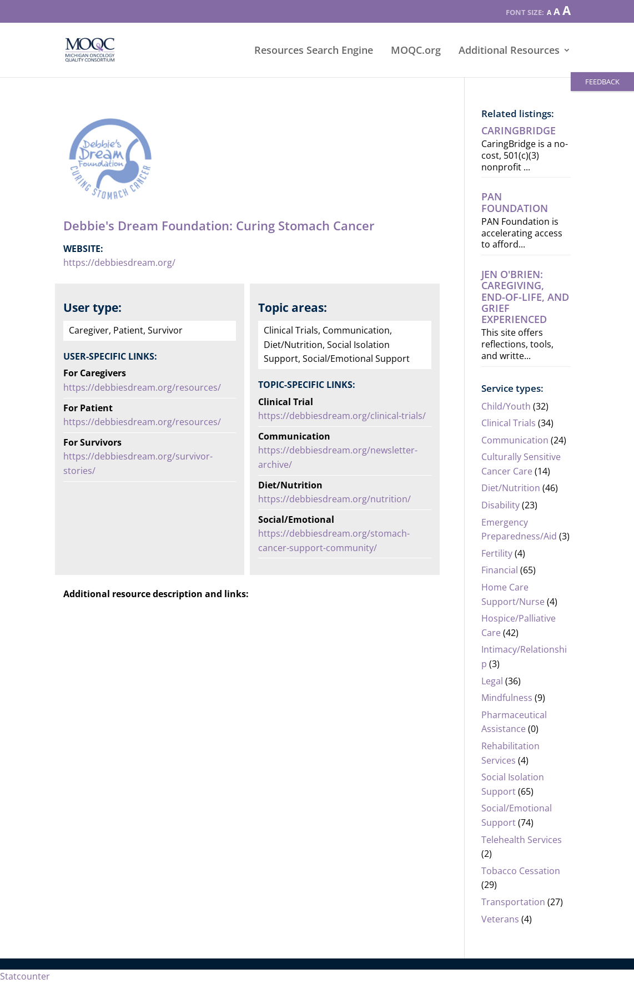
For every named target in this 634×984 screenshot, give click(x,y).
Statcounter (25, 976)
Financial (499, 570)
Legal (492, 681)
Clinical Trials (508, 423)
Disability (500, 505)
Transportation (513, 902)
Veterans (500, 919)
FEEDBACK (602, 82)
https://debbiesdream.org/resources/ (142, 387)
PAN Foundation (514, 202)
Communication (515, 440)
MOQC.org (416, 51)
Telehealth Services (521, 840)
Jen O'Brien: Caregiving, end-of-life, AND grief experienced (525, 297)
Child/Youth (506, 406)
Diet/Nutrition (510, 488)
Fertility (496, 553)
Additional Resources (509, 51)
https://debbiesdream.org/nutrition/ (335, 499)
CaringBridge (518, 130)
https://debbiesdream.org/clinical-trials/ (342, 416)
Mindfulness (506, 698)
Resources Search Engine (313, 51)
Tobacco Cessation (520, 871)
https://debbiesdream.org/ (119, 262)
